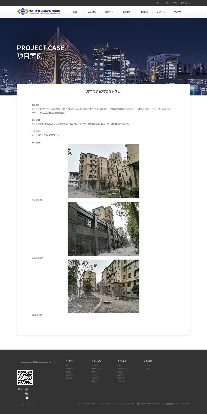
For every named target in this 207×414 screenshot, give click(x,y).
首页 (71, 14)
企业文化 (69, 372)
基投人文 (69, 378)
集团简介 (69, 365)
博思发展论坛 (96, 369)
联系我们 (176, 14)
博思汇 (94, 372)
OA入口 (166, 3)
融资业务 (120, 378)
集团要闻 (94, 365)
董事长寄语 (70, 369)
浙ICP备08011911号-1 (110, 404)
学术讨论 (94, 378)
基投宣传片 (70, 375)
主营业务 (124, 14)
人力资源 (20, 405)
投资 (119, 365)
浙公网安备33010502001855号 (150, 403)
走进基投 (90, 14)
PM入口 (175, 3)
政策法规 (94, 381)
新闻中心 (107, 14)
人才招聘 (146, 369)
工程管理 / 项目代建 (122, 370)
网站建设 (177, 404)
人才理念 (146, 365)
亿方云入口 (185, 3)
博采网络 (186, 404)
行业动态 (94, 375)
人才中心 (159, 14)
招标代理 (120, 381)
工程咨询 (120, 375)
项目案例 (143, 14)
